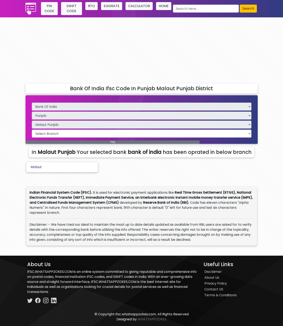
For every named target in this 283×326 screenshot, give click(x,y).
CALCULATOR (139, 6)
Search (248, 8)
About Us (211, 277)
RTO (91, 6)
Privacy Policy (215, 283)
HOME (164, 6)
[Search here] (206, 9)
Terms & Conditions (220, 295)
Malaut (36, 167)
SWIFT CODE (72, 8)
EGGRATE (111, 6)
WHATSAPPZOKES (152, 319)
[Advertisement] (141, 48)
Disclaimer (213, 271)
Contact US (213, 289)
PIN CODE (49, 8)
